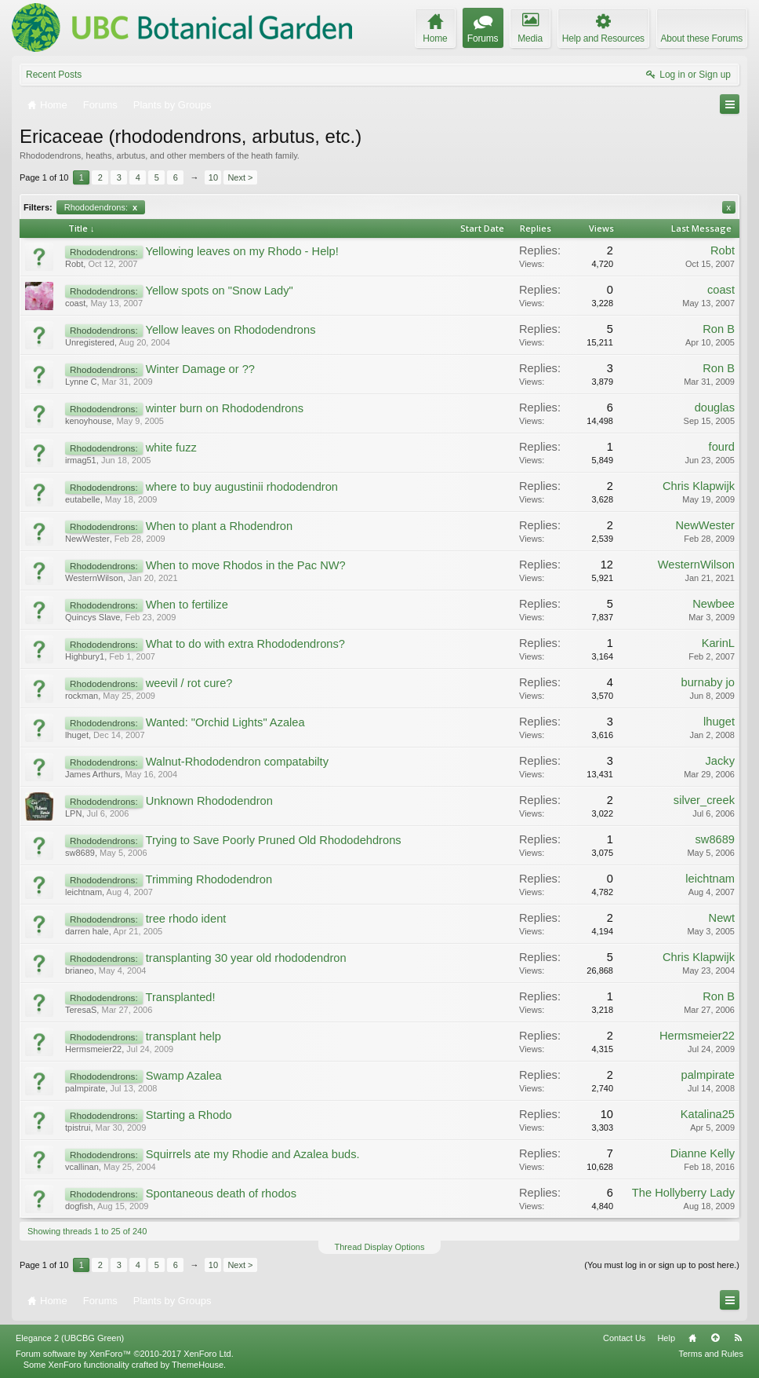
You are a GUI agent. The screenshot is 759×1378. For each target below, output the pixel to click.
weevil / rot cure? (189, 683)
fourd (722, 446)
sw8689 (80, 852)
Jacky (720, 761)
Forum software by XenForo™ (125, 1353)
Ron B (719, 329)
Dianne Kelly (702, 1153)
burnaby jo (708, 682)
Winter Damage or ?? (200, 369)
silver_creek (704, 800)
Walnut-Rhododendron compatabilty (237, 761)
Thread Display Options (380, 1247)
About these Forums (702, 38)
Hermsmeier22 (93, 1049)
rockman (81, 695)
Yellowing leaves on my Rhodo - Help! (241, 251)
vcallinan (82, 1166)
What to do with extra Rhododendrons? (245, 644)
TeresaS (80, 1009)
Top (715, 1337)
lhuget (77, 735)
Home (692, 1337)
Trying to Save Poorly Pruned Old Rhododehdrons (273, 840)
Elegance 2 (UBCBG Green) (70, 1338)
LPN (73, 813)
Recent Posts (54, 74)
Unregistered (89, 342)
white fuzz (171, 447)
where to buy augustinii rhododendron (242, 487)
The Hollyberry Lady (683, 1192)
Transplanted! (180, 997)
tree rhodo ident (186, 918)
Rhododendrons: (101, 207)
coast (75, 303)
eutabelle (82, 499)
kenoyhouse (88, 421)
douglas (715, 407)
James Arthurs (92, 774)
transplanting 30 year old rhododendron (246, 958)
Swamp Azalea (184, 1075)
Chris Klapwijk (699, 486)
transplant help (183, 1036)
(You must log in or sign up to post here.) (661, 1265)
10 (213, 177)
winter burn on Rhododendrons (224, 408)
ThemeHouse (197, 1364)
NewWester (87, 538)
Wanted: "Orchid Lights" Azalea (225, 722)
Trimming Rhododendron (208, 879)
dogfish (79, 1206)
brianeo (79, 970)
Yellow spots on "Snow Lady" (218, 290)
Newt (722, 918)
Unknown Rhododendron (209, 801)
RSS (737, 1337)
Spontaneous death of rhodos (221, 1193)
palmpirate (85, 1088)
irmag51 (80, 460)
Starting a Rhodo (189, 1115)
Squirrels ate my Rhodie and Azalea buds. (253, 1154)
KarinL (718, 643)
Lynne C (81, 381)
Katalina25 (708, 1114)
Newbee (713, 604)
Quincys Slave (92, 617)
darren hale (87, 931)
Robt (74, 264)
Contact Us (624, 1338)
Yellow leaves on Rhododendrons (230, 329)
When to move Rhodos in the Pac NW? (246, 565)
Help (666, 1338)
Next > (239, 177)
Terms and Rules (710, 1353)
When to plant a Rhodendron (219, 526)
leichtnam (83, 892)
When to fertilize (187, 604)
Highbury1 (84, 656)
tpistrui (77, 1127)
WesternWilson (94, 578)
